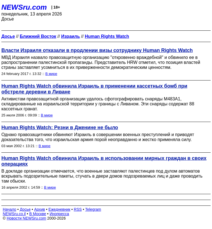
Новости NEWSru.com (26, 218)
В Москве (37, 214)
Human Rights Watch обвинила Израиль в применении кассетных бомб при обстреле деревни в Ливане (94, 89)
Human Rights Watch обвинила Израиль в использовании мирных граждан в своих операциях (103, 161)
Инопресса (59, 214)
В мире (51, 74)
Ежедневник (59, 209)
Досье (25, 209)
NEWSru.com (24, 7)
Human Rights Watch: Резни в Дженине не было (59, 127)
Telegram (93, 209)
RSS (78, 209)
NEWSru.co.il (14, 214)
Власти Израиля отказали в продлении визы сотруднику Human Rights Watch (97, 50)
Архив (39, 209)
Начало (9, 209)
